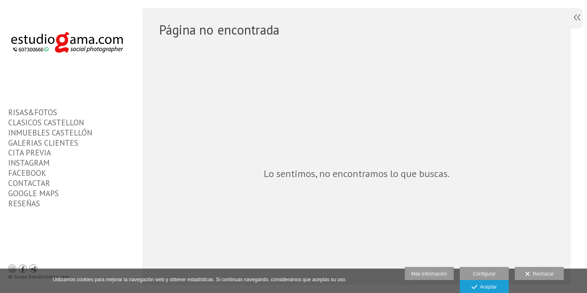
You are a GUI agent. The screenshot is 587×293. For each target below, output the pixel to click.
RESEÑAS (24, 203)
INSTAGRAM (29, 163)
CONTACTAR (29, 183)
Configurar (484, 274)
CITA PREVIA (29, 152)
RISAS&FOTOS (32, 112)
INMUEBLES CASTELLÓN (50, 133)
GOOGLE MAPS (33, 193)
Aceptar (484, 287)
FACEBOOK (27, 173)
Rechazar (539, 274)
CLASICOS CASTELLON (46, 122)
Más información (429, 274)
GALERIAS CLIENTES (43, 143)
